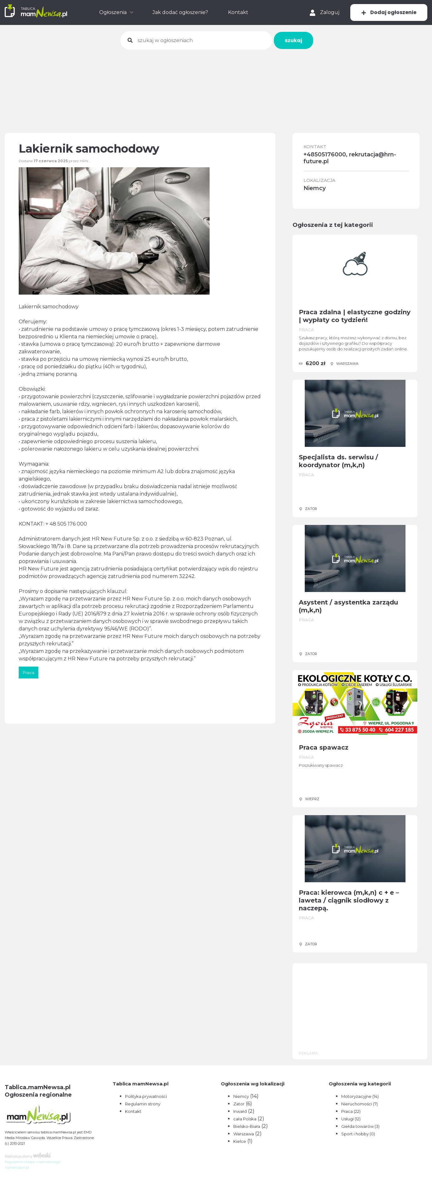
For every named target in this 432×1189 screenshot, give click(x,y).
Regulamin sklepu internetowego (32, 1162)
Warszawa (243, 1133)
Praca (351, 1111)
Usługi (351, 1118)
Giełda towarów (360, 1126)
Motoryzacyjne (360, 1096)
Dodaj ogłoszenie (388, 12)
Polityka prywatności (146, 1096)
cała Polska (244, 1118)
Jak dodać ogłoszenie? (180, 12)
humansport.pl (17, 1167)
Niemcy (241, 1096)
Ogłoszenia (113, 12)
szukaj (293, 40)
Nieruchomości (359, 1103)
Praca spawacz (323, 747)
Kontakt (238, 12)
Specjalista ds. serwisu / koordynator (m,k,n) (338, 461)
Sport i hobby (358, 1133)
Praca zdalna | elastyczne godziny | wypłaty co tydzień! (354, 316)
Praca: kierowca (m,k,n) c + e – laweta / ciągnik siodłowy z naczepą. (349, 900)
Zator (239, 1103)
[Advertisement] (216, 87)
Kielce (239, 1141)
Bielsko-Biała (246, 1126)
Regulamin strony (142, 1103)
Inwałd (240, 1111)
